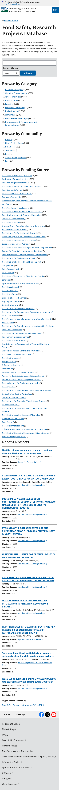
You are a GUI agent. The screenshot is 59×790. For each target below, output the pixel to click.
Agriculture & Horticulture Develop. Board (20, 283)
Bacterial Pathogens (14, 89)
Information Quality (11, 762)
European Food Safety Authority (16, 244)
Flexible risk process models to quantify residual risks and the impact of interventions (27, 452)
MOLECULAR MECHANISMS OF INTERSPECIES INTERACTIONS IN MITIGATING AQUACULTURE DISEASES (25, 603)
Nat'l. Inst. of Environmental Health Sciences (22, 211)
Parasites (9, 104)
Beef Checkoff (8, 422)
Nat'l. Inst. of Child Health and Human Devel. (21, 262)
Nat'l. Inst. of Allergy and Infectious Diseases (21, 186)
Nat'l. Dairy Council (10, 287)
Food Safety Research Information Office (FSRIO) (23, 705)
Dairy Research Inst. (10, 269)
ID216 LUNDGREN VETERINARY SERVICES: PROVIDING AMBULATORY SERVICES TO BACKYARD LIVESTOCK (29, 680)
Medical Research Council (13, 418)
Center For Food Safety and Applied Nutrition (22, 251)
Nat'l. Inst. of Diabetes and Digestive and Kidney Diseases (27, 247)
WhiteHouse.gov (9, 784)
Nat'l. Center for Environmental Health (19, 258)
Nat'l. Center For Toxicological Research (20, 233)
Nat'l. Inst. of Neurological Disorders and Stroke (23, 276)
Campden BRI (8, 265)
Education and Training (15, 107)
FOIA (4, 734)
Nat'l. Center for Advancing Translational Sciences (24, 401)
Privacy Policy (8, 745)
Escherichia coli (12, 111)
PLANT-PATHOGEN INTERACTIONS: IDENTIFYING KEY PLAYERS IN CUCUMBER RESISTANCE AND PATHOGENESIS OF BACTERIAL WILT (28, 629)
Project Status (10, 68)
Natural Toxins (11, 100)
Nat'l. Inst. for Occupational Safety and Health (22, 333)
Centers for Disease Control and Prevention (21, 350)
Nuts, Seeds (10, 146)
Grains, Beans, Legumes (15, 157)
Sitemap (20, 714)
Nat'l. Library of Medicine (13, 425)
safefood (6, 279)
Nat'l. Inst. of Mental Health (14, 340)
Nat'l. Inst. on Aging (11, 358)
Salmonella (10, 114)
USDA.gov (6, 773)
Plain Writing (8, 729)
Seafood (8, 150)
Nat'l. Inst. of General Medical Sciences (19, 240)
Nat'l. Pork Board (9, 294)
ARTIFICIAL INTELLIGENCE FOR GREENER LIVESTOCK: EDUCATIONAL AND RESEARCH (29, 556)
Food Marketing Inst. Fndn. (14, 436)
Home (7, 714)
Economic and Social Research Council (19, 372)
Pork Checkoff (8, 272)
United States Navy (10, 404)
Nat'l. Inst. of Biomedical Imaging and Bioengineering (26, 433)
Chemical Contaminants (16, 93)
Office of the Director (11, 365)
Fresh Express (8, 322)
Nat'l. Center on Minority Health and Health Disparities (26, 390)
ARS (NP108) (7, 204)
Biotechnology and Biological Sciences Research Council (27, 200)
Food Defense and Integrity (17, 118)
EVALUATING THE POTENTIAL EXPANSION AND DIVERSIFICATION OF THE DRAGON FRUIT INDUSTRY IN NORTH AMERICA (28, 531)
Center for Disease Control (14, 397)
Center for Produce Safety (13, 218)
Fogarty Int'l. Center (11, 301)
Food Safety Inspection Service (15, 337)
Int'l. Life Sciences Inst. (12, 329)
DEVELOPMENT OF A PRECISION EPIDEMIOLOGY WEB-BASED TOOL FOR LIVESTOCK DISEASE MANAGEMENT (29, 477)
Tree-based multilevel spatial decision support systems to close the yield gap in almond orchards (28, 655)
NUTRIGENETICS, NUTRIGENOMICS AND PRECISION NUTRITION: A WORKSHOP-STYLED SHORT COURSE (28, 579)
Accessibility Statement (13, 740)
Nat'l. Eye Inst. (8, 386)
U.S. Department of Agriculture (22, 11)
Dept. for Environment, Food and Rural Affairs (22, 215)
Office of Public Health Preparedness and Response (24, 429)
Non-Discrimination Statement (16, 751)
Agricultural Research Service (15, 179)
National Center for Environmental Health (21, 383)
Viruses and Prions (13, 96)
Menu (55, 10)
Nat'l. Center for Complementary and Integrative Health (27, 319)
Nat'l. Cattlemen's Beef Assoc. (15, 208)
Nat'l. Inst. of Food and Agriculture (17, 175)
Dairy (7, 154)
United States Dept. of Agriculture (17, 394)
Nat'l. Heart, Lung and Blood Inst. (17, 354)
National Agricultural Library (22, 8)
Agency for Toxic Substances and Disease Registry (24, 376)
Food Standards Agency (12, 190)
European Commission (12, 197)
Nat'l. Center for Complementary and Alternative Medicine (28, 326)
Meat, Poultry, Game (14, 143)
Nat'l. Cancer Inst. (10, 290)
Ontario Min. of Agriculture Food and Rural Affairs (23, 226)
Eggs (7, 161)
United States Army (10, 305)
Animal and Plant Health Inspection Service (21, 379)
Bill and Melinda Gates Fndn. (14, 229)
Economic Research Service (14, 297)
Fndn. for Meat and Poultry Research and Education (24, 254)
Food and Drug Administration (15, 182)
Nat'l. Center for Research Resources (18, 308)
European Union (9, 361)
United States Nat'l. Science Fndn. (17, 193)
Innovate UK (7, 368)
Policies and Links (10, 723)
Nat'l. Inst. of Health (11, 222)
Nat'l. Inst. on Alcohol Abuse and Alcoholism (21, 415)
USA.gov (6, 778)
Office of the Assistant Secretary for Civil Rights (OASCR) (28, 756)
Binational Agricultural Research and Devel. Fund (23, 236)
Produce (8, 139)
